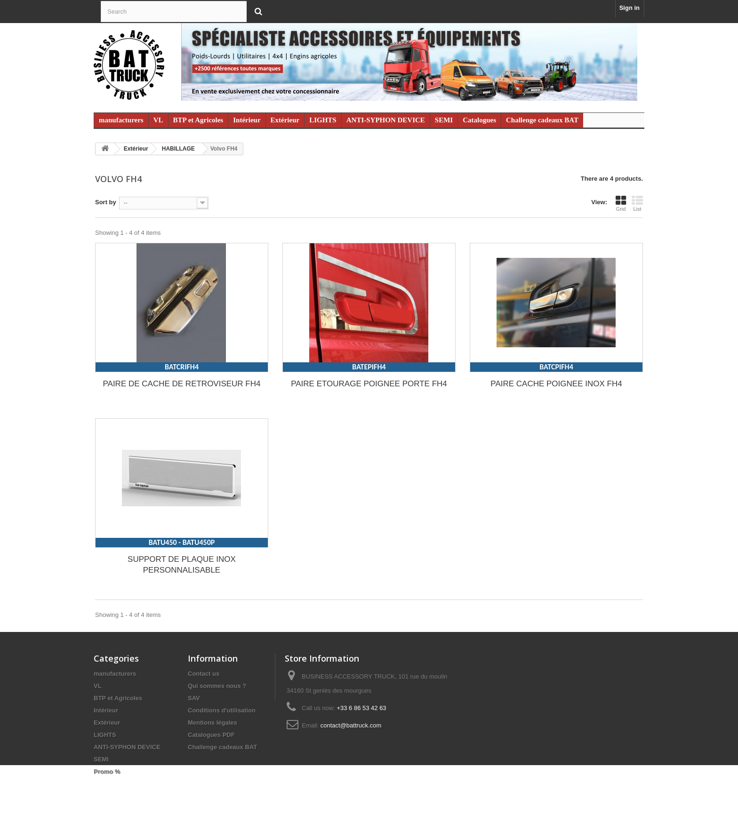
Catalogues (479, 120)
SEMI (444, 120)
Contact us (203, 673)
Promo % (107, 771)
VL (158, 120)
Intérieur (246, 120)
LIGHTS (323, 120)
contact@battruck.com (351, 725)
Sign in (629, 7)
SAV (194, 698)
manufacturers (121, 120)
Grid (621, 203)
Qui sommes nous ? (217, 685)
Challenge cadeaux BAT (542, 120)
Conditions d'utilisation (222, 710)
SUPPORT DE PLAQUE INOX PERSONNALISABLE (182, 565)
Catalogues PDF (211, 734)
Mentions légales (212, 722)
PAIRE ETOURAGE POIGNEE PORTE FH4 (369, 383)
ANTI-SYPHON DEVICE (385, 120)
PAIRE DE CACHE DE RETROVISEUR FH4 (181, 383)
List (637, 203)
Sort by (105, 202)
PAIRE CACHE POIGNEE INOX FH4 (556, 383)
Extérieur (285, 120)
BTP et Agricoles (198, 120)
